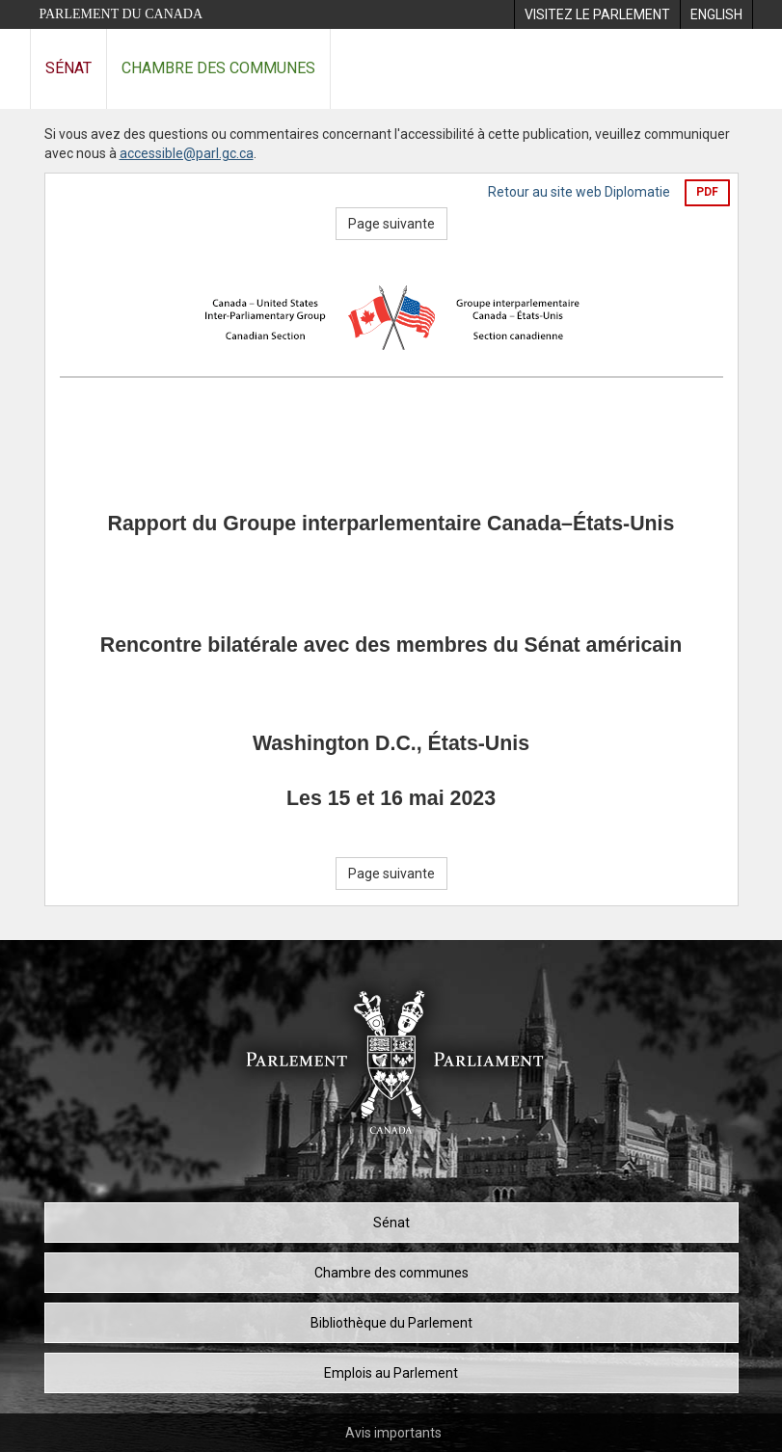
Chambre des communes (218, 68)
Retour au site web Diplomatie (579, 192)
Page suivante (391, 223)
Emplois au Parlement (391, 1373)
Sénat (68, 68)
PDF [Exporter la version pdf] (707, 192)
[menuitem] (597, 14)
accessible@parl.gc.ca (187, 153)
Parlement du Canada (121, 14)
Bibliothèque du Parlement (391, 1323)
